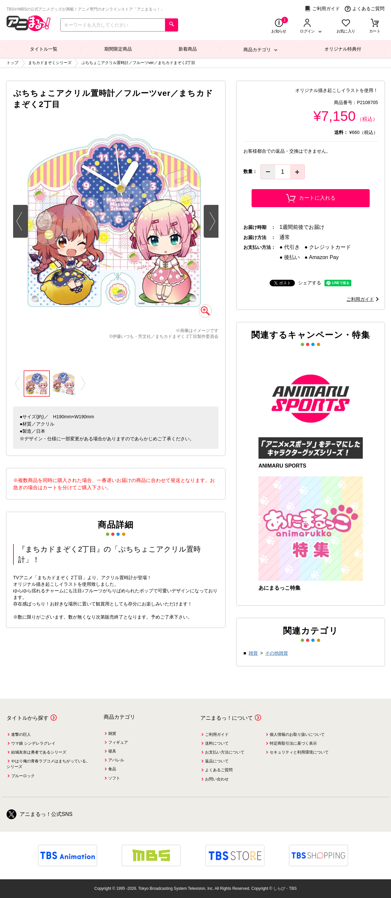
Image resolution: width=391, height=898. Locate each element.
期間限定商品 (118, 49)
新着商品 (187, 49)
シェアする (309, 282)
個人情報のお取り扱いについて (297, 734)
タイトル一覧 (43, 49)
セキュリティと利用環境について (299, 752)
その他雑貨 (276, 653)
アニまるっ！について (226, 718)
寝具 (112, 751)
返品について (217, 761)
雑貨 (253, 653)
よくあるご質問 (364, 9)
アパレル (116, 760)
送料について (217, 743)
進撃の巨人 (21, 734)
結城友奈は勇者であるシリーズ (38, 752)
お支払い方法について (224, 752)
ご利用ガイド (322, 9)
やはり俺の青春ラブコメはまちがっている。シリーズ (48, 764)
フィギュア (118, 742)
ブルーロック (23, 776)
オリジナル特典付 (342, 49)
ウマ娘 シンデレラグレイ (33, 743)
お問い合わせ (217, 779)
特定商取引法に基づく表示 (293, 743)
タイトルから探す (28, 718)
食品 (112, 769)
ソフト (114, 778)
